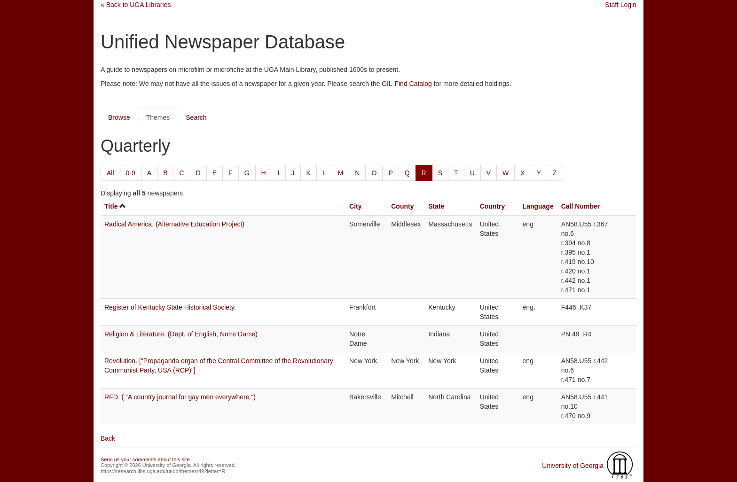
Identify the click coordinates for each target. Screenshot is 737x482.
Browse (119, 117)
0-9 (130, 173)
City (355, 206)
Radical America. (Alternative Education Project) (174, 224)
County (402, 206)
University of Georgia (573, 465)
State (436, 206)
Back (108, 438)
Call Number (580, 206)
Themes (158, 117)
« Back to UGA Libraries (136, 4)
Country (492, 206)
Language (538, 206)
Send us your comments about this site (145, 459)
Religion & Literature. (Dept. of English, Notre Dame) (181, 334)
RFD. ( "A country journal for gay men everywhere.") (180, 397)
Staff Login (620, 4)
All (110, 173)
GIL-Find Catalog (407, 83)
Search (196, 117)
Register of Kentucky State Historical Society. (170, 307)
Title (111, 206)
